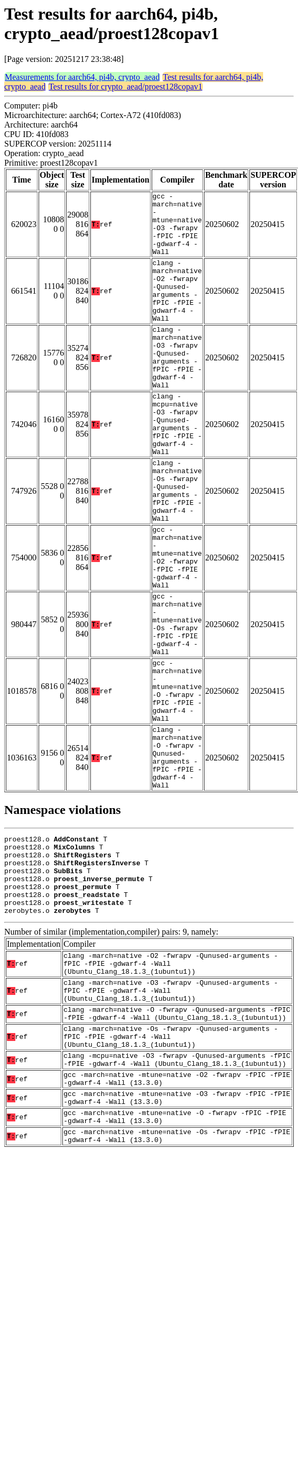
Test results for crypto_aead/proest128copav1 (125, 86)
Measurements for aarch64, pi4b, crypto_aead (82, 77)
